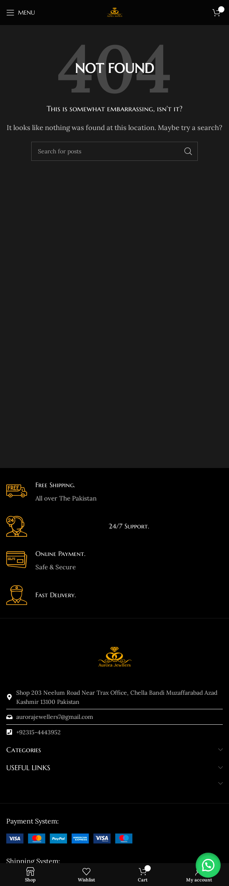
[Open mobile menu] (20, 12)
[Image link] (69, 838)
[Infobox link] (114, 492)
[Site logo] (114, 12)
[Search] (114, 151)
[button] (208, 865)
